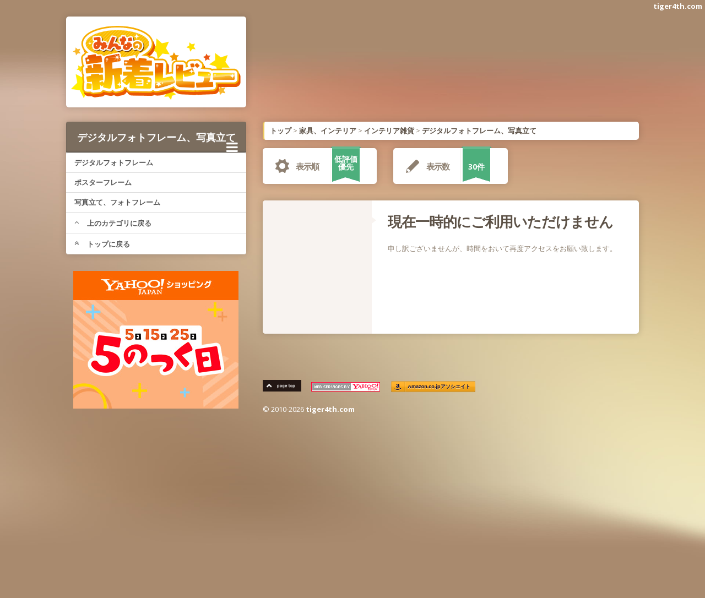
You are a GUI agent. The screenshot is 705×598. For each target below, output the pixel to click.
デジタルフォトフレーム (113, 162)
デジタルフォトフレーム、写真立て (157, 141)
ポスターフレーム (103, 182)
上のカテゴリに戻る (112, 223)
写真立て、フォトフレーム (117, 202)
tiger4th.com (677, 6)
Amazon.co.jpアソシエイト (439, 387)
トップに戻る (102, 244)
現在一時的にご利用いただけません (500, 221)
